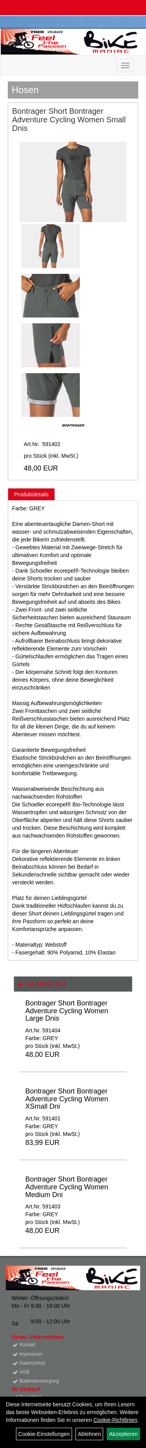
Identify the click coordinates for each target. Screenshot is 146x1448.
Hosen (25, 90)
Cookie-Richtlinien (115, 1420)
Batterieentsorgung (39, 1381)
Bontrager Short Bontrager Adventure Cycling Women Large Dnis (66, 1011)
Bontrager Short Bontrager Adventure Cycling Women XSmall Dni (66, 1099)
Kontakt (27, 1344)
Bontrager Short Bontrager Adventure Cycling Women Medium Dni (66, 1187)
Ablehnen (89, 1434)
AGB (24, 1372)
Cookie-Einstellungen (44, 1434)
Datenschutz (32, 1363)
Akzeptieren (123, 1434)
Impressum (30, 1354)
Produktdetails (31, 494)
